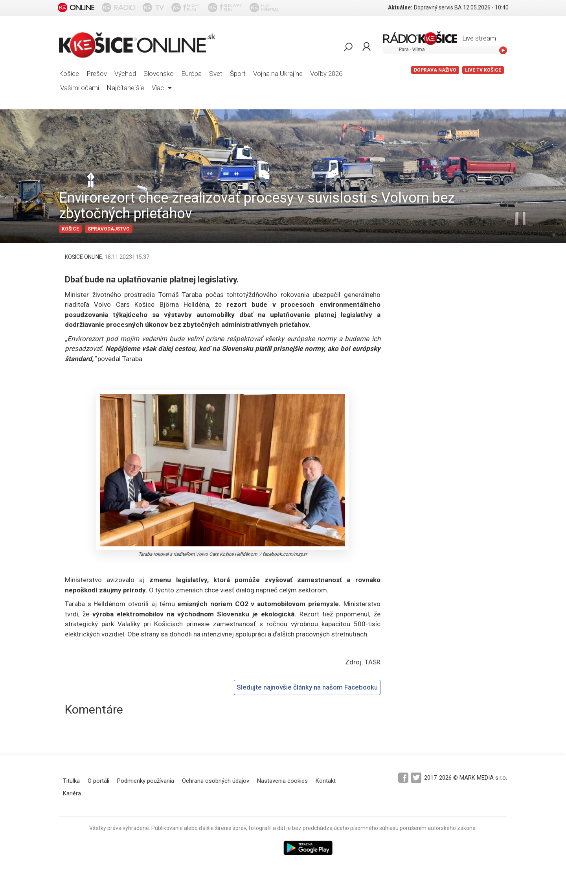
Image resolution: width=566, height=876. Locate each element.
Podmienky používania (145, 780)
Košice (69, 73)
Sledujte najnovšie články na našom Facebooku (307, 687)
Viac (162, 88)
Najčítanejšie (125, 88)
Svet (215, 73)
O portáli (98, 780)
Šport (238, 73)
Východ (125, 73)
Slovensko (158, 73)
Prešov (96, 73)
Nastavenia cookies (282, 780)
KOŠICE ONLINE (83, 257)
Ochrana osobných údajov (215, 780)
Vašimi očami (79, 88)
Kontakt (326, 780)
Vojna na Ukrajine (278, 73)
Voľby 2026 (326, 73)
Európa (191, 73)
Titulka (71, 780)
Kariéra (72, 793)
